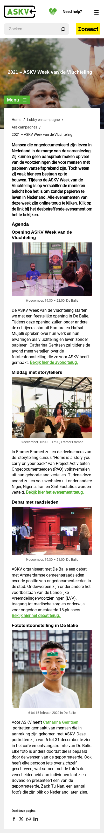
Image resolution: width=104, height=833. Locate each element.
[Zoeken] (63, 29)
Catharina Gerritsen (47, 345)
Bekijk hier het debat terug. (36, 615)
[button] (15, 819)
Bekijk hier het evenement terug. (55, 492)
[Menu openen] (96, 12)
